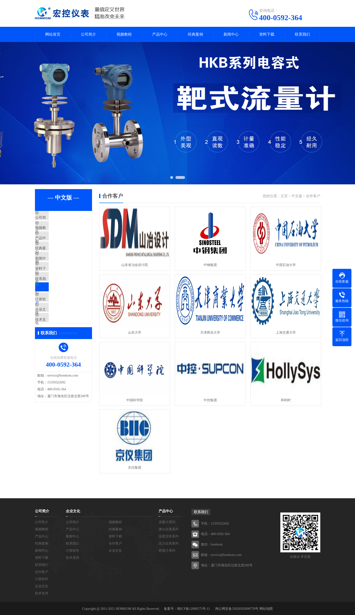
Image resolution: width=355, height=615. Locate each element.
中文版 (297, 196)
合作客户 (53, 316)
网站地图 (266, 608)
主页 (284, 196)
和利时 (285, 399)
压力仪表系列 (169, 542)
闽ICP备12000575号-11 (193, 608)
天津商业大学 (209, 332)
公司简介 (88, 35)
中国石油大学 (285, 265)
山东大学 (134, 332)
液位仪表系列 (169, 528)
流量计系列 (167, 521)
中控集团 (209, 399)
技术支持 (53, 358)
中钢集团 (209, 265)
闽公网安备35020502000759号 (236, 608)
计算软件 (53, 330)
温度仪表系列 (169, 535)
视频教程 (124, 35)
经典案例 (195, 35)
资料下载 (266, 35)
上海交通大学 (285, 332)
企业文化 (53, 344)
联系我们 (302, 35)
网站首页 (52, 35)
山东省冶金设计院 (134, 265)
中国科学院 (134, 399)
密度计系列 (167, 549)
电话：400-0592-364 (215, 533)
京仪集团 (134, 466)
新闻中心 (231, 35)
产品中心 (159, 35)
